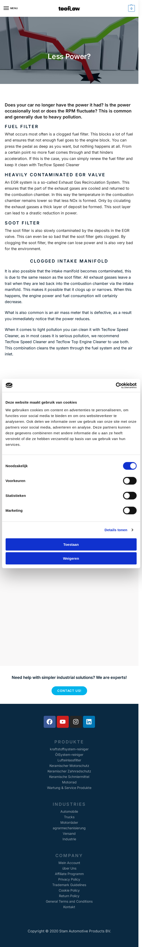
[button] (131, 8)
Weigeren (71, 558)
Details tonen (116, 530)
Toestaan (71, 544)
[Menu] (11, 8)
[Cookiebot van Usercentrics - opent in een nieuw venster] (116, 385)
